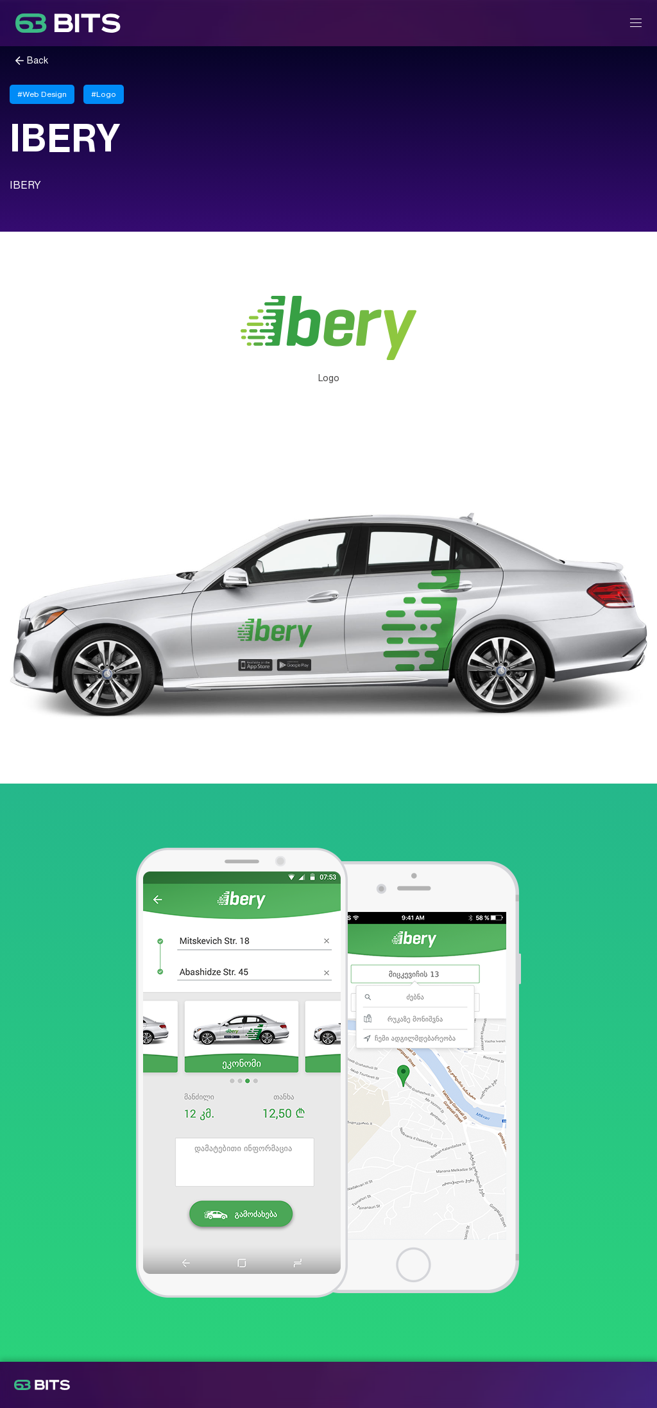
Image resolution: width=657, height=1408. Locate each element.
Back (38, 60)
